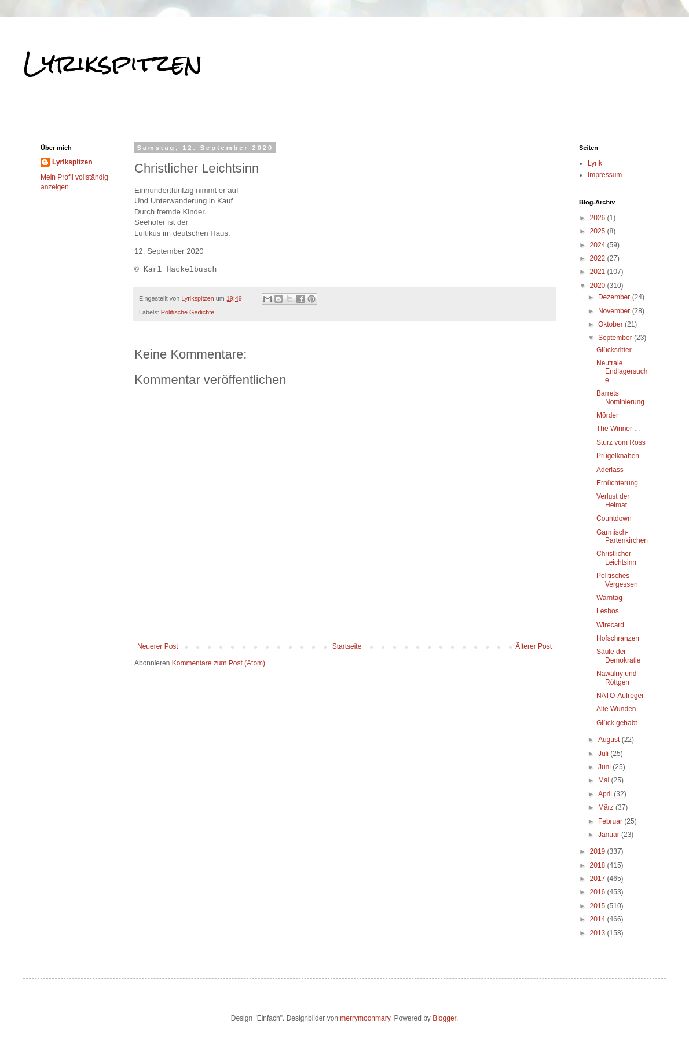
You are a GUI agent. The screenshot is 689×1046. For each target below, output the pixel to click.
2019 (598, 851)
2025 (598, 231)
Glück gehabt (616, 723)
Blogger (444, 1018)
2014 (598, 919)
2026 (598, 218)
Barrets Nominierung (620, 397)
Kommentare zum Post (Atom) (218, 663)
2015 (598, 906)
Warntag (609, 598)
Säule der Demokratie (618, 656)
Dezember (615, 297)
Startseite (347, 646)
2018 (598, 865)
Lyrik (595, 163)
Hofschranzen (617, 638)
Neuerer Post (157, 646)
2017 (598, 879)
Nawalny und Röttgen (616, 678)
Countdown (614, 518)
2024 (598, 245)
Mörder (607, 415)
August (610, 740)
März (606, 807)
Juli (604, 753)
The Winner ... (618, 429)
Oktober (611, 324)
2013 (598, 933)
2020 (598, 285)
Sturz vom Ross (621, 442)
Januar (609, 835)
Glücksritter (614, 350)
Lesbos (607, 611)
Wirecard (610, 625)
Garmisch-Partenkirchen (622, 536)
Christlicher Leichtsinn (616, 558)
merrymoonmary (365, 1018)
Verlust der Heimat (612, 500)
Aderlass (610, 470)
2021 (598, 272)
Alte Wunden (616, 709)
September (616, 338)
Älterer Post (533, 646)
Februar (611, 821)
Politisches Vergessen (617, 580)
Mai (604, 780)
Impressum (605, 175)
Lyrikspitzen (113, 63)
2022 (598, 258)
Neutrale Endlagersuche (621, 371)
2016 (598, 892)
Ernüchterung (617, 483)
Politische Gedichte (187, 312)
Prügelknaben (617, 456)
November (615, 311)
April (606, 794)
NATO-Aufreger (620, 696)
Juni (605, 767)
